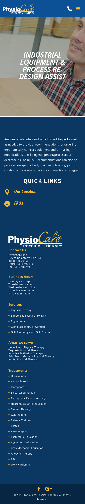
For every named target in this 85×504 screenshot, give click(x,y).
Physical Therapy (21, 310)
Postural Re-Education (24, 437)
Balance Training (21, 420)
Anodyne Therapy (21, 453)
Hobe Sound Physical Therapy (26, 347)
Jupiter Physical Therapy (23, 359)
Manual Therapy (21, 409)
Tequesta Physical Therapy (24, 350)
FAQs (18, 203)
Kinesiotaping (19, 431)
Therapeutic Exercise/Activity (28, 398)
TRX (13, 459)
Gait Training (19, 414)
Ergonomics (18, 321)
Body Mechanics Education (27, 448)
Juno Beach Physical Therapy (25, 353)
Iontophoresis (19, 387)
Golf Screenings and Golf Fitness (30, 332)
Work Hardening (21, 464)
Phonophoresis (20, 381)
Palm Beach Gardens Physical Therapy (31, 356)
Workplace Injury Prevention (28, 326)
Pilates (15, 426)
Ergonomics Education (24, 442)
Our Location (25, 191)
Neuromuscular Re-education (29, 403)
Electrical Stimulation (23, 392)
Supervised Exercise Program (28, 315)
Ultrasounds (18, 376)
